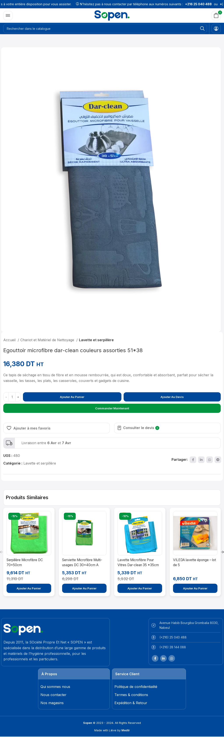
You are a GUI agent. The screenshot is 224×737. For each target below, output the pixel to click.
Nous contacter (53, 695)
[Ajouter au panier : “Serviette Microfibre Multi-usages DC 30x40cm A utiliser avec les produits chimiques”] (84, 588)
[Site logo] (112, 15)
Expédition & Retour (130, 703)
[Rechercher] (105, 28)
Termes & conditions (131, 695)
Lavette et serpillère (96, 340)
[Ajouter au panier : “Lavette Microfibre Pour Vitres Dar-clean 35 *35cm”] (139, 588)
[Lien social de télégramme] (218, 459)
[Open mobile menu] (8, 15)
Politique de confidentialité (135, 686)
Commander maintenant (112, 408)
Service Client (127, 674)
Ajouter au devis (172, 397)
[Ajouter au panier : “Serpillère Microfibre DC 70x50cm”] (29, 588)
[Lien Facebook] (193, 459)
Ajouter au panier (72, 397)
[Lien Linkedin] (201, 459)
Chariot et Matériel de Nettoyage (47, 340)
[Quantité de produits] (12, 396)
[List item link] (185, 638)
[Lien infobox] (112, 443)
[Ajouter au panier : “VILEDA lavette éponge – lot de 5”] (195, 588)
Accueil (10, 340)
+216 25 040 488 (204, 4)
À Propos (49, 674)
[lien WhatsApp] (209, 459)
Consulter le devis (141, 428)
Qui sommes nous (55, 686)
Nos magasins (52, 703)
